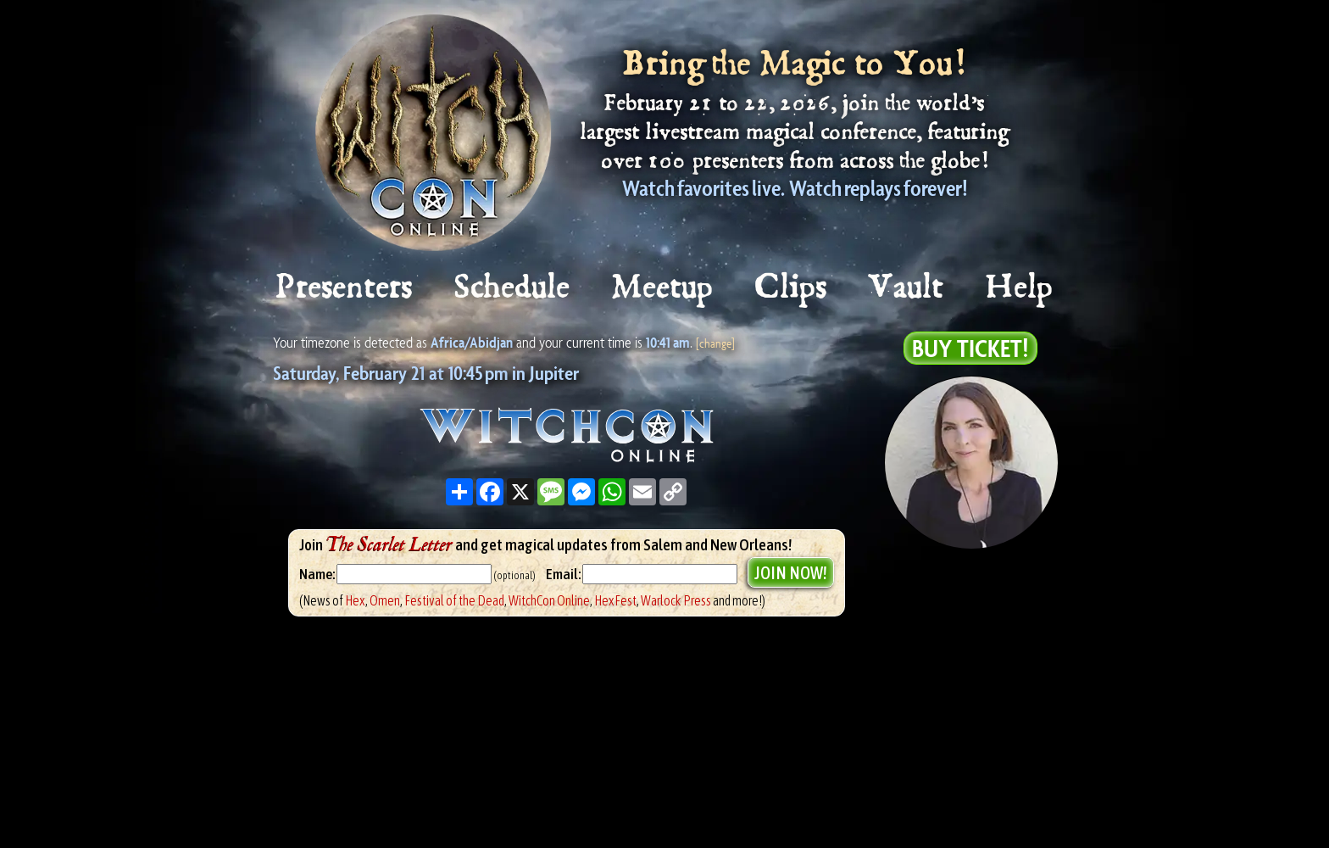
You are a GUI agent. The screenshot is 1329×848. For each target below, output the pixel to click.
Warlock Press (676, 600)
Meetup (663, 287)
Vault (907, 287)
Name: (317, 574)
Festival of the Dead (454, 600)
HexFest (615, 600)
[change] (715, 343)
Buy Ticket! (970, 348)
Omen (385, 600)
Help (1020, 287)
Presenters (344, 287)
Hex (355, 600)
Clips (791, 287)
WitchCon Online (549, 600)
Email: (564, 574)
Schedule (512, 287)
